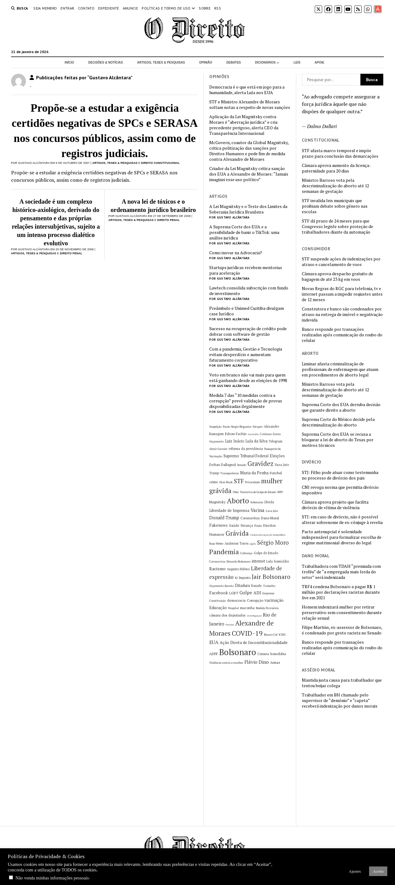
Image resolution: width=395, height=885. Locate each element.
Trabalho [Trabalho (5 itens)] (269, 586)
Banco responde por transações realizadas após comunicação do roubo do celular (342, 334)
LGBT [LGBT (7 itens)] (233, 593)
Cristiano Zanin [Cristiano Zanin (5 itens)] (270, 434)
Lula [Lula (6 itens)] (269, 561)
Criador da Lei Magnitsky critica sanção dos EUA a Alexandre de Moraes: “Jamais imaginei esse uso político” (248, 174)
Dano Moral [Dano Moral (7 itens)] (270, 518)
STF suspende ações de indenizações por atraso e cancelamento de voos (341, 261)
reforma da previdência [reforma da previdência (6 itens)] (246, 449)
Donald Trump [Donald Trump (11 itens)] (224, 518)
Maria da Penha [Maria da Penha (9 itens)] (254, 473)
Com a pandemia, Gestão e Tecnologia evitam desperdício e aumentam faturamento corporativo (245, 354)
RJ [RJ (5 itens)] (236, 578)
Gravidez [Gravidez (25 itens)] (260, 463)
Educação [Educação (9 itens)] (218, 607)
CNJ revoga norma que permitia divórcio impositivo (340, 490)
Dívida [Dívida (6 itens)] (269, 502)
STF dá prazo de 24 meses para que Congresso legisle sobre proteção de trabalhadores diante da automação (337, 226)
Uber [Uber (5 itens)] (236, 492)
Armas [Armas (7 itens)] (275, 662)
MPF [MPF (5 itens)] (280, 492)
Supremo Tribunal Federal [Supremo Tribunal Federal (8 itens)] (245, 456)
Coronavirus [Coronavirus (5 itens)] (217, 561)
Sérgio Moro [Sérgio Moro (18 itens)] (273, 542)
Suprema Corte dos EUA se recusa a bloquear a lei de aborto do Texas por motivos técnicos (337, 439)
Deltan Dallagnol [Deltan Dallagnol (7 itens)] (222, 464)
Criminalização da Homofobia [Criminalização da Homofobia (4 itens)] (267, 534)
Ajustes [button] (355, 871)
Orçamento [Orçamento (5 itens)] (216, 441)
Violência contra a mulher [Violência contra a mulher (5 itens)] (226, 663)
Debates (234, 62)
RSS (217, 8)
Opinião (205, 62)
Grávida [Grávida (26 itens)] (237, 533)
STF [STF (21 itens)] (239, 481)
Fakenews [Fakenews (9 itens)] (218, 525)
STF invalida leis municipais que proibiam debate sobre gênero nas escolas (335, 206)
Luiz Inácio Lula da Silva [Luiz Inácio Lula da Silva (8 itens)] (246, 441)
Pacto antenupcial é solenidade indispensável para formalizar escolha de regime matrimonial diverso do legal (341, 537)
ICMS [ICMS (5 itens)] (282, 635)
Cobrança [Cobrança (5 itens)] (246, 553)
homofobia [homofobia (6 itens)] (278, 654)
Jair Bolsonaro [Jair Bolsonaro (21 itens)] (271, 577)
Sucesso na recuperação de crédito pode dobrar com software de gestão (248, 331)
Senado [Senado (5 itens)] (241, 465)
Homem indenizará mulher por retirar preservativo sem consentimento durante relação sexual (342, 612)
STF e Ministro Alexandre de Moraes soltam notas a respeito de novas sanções (249, 104)
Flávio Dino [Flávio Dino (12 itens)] (256, 662)
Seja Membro (45, 8)
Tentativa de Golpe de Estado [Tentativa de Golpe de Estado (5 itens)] (258, 492)
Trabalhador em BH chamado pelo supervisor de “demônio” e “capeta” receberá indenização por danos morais (339, 700)
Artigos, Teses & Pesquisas (161, 62)
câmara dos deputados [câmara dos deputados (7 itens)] (227, 615)
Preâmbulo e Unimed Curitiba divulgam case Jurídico (246, 311)
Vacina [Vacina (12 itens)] (257, 510)
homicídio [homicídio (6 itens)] (281, 561)
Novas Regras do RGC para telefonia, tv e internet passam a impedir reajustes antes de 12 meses (342, 294)
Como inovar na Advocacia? (235, 253)
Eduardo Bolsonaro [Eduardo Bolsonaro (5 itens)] (239, 561)
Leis (296, 62)
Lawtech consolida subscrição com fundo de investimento (248, 290)
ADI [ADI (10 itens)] (257, 593)
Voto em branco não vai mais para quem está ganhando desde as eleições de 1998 (248, 377)
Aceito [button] (378, 871)
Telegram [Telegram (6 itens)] (275, 441)
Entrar (67, 8)
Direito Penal (71, 253)
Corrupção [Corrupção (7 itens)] (255, 600)
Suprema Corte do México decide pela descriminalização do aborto (338, 422)
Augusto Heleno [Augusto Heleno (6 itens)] (238, 569)
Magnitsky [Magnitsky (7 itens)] (217, 502)
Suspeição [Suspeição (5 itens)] (215, 427)
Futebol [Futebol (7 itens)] (276, 473)
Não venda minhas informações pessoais (52, 877)
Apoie (319, 62)
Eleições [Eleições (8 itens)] (277, 456)
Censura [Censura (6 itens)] (263, 654)
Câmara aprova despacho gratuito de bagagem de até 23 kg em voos (337, 276)
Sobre (204, 8)
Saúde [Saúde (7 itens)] (234, 525)
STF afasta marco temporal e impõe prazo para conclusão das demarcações (340, 153)
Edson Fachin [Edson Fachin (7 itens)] (236, 433)
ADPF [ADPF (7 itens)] (213, 653)
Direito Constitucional (160, 162)
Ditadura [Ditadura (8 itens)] (242, 585)
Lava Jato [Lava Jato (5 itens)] (272, 511)
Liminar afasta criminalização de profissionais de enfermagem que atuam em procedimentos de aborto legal (340, 369)
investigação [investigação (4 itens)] (254, 615)
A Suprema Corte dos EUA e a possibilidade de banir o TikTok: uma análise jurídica (244, 232)
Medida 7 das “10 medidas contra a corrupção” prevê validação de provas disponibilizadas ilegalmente (245, 401)
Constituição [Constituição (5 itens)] (217, 601)
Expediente (108, 8)
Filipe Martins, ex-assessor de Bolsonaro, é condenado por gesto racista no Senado (342, 630)
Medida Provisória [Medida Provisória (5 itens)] (267, 608)
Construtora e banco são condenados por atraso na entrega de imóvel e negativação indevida (342, 314)
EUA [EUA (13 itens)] (213, 642)
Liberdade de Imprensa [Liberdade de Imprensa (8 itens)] (229, 510)
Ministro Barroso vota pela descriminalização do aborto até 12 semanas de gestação (335, 185)
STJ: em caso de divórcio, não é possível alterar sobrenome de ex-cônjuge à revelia (342, 519)
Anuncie (130, 8)
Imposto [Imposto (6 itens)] (245, 577)
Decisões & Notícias (105, 62)
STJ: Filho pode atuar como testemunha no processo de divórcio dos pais (340, 475)
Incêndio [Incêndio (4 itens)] (253, 434)
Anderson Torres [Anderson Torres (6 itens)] (236, 543)
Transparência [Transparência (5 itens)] (229, 473)
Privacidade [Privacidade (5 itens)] (252, 482)
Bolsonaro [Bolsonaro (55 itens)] (237, 652)
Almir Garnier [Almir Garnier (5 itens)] (218, 449)
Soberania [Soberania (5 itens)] (256, 502)
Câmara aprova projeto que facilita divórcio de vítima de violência (335, 504)
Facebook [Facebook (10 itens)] (218, 593)
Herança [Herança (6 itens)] (247, 525)
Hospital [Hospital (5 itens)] (233, 608)
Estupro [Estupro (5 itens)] (258, 427)
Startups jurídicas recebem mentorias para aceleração (245, 270)
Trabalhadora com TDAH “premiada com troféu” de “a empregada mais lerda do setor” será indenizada (341, 571)
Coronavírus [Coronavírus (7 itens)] (250, 518)
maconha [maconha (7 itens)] (247, 607)
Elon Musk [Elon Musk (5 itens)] (226, 482)
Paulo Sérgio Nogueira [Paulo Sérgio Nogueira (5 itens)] (237, 427)
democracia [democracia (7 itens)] (236, 600)
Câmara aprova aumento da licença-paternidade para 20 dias (336, 168)
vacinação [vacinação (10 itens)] (274, 600)
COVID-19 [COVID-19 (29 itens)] (247, 633)
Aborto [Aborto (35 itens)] (238, 500)
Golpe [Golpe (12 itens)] (245, 592)
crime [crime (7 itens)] (213, 482)
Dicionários (265, 62)
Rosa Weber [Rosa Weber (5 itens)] (216, 544)
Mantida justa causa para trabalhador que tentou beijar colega (342, 682)
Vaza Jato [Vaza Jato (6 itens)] (282, 465)
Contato (86, 8)
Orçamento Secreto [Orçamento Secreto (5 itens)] (221, 586)
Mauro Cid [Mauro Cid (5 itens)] (270, 635)
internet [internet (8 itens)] (258, 561)
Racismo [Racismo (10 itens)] (217, 568)
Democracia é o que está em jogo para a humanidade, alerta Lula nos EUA (247, 89)
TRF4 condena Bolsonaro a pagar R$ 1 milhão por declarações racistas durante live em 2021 (341, 592)
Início (69, 62)
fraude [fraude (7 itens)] (256, 585)
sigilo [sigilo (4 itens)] (253, 543)
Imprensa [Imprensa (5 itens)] (268, 593)
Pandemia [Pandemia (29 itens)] (224, 551)
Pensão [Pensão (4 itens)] (230, 624)
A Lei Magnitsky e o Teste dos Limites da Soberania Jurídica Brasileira (248, 209)
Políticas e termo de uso (166, 8)
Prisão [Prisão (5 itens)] (258, 526)
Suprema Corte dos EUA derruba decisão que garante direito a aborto (341, 407)
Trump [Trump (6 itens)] (214, 473)
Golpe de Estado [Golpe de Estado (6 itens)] (266, 553)
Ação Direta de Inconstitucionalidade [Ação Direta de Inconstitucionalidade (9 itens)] (254, 642)
